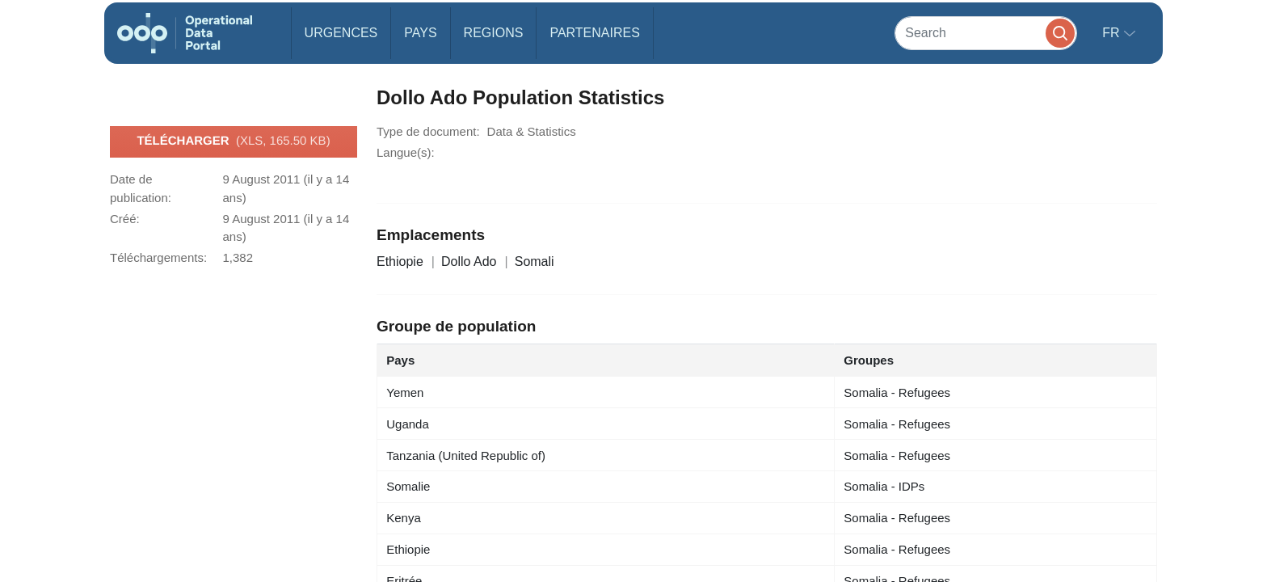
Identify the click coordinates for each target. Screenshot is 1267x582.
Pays (420, 33)
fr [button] (1112, 33)
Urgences (341, 33)
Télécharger (233, 141)
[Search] (985, 32)
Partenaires (594, 33)
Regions (494, 33)
